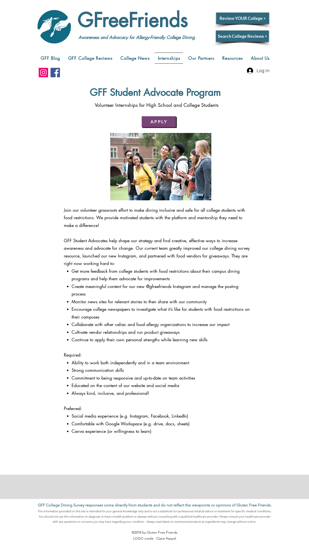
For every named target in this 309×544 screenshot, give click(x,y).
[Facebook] (55, 72)
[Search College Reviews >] (242, 36)
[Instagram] (43, 72)
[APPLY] (159, 121)
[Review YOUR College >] (242, 18)
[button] (90, 58)
